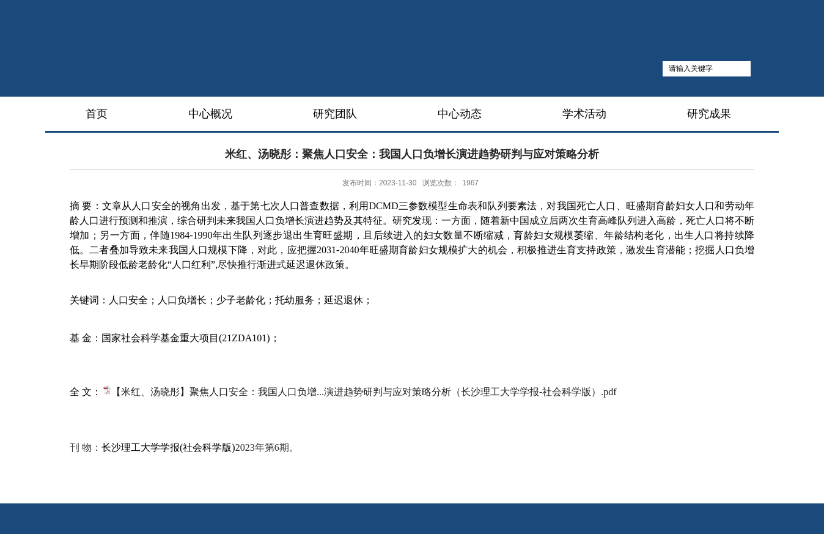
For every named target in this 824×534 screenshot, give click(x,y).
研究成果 (709, 114)
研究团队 (335, 114)
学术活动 (584, 114)
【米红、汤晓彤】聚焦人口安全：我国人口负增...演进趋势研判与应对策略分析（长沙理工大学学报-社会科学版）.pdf (364, 392)
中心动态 (460, 114)
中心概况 (210, 114)
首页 (97, 114)
